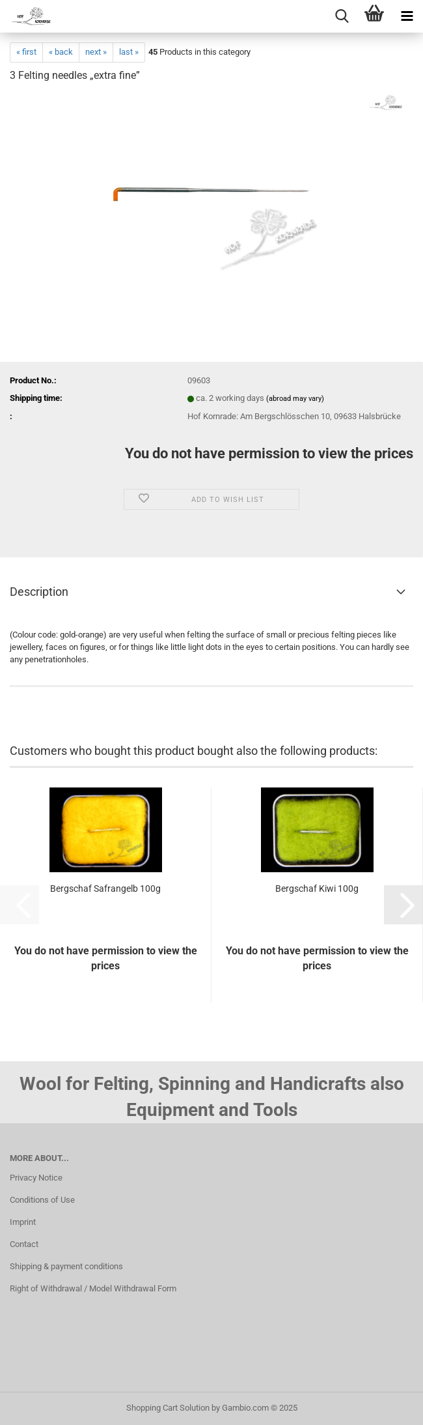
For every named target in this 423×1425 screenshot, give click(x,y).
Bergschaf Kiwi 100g (317, 888)
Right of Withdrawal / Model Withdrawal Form (93, 1288)
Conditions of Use (42, 1200)
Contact (24, 1244)
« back (61, 52)
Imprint (23, 1222)
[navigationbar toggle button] (406, 16)
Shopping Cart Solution (168, 1408)
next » (96, 52)
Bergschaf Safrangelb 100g (105, 888)
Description (39, 591)
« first (26, 52)
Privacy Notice (36, 1178)
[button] (403, 904)
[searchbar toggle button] (341, 16)
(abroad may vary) (295, 398)
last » (129, 52)
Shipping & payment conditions (66, 1266)
